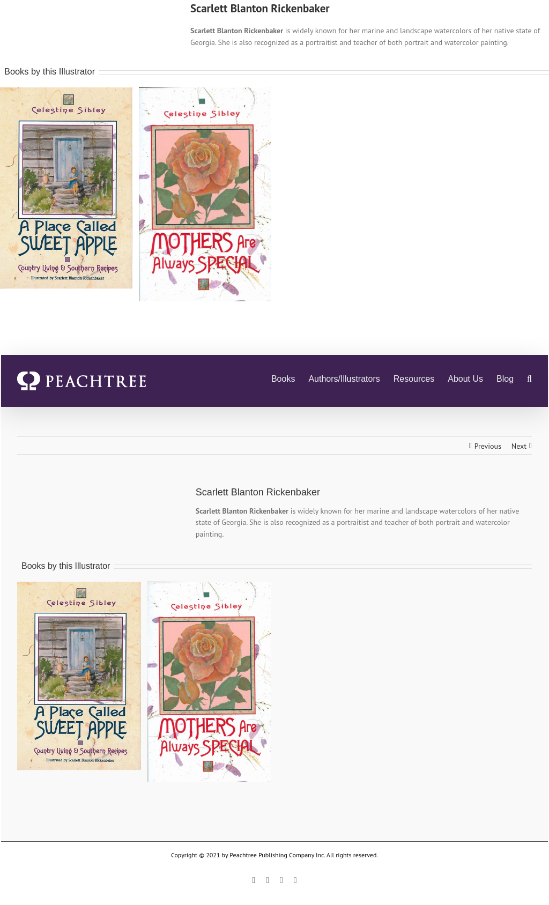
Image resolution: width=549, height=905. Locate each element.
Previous (487, 446)
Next (518, 446)
